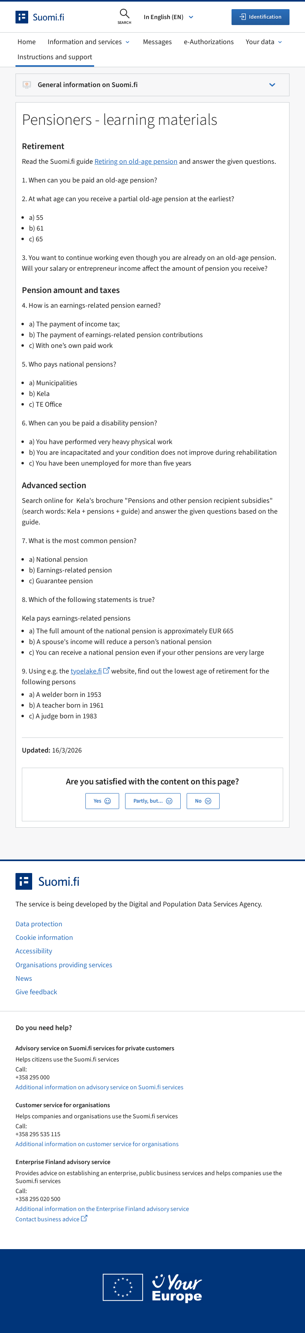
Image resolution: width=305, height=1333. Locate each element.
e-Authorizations (209, 42)
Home (26, 42)
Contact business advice (58, 1219)
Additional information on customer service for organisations (97, 1144)
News (23, 979)
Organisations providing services (63, 965)
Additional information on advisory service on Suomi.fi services (99, 1087)
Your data (265, 42)
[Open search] (124, 17)
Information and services (89, 42)
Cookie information (44, 938)
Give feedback (36, 992)
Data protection (38, 924)
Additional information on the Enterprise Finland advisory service (102, 1209)
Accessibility (33, 951)
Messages (157, 42)
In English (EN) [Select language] (169, 17)
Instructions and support (54, 57)
